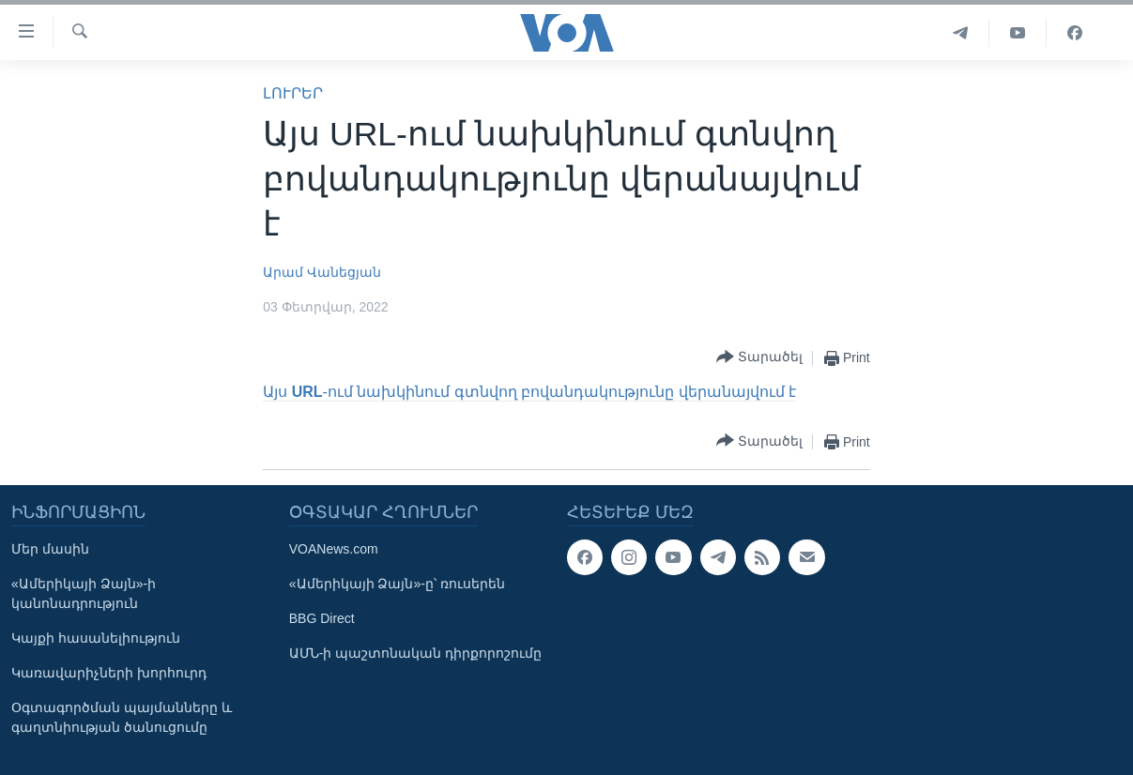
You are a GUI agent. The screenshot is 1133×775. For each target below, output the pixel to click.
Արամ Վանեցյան (322, 272)
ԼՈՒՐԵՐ (293, 93)
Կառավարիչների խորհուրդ (109, 672)
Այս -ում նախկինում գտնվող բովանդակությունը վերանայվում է (529, 392)
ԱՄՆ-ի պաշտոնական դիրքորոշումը (415, 653)
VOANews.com (333, 548)
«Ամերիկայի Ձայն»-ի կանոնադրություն (83, 593)
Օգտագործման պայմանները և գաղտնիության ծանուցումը (121, 717)
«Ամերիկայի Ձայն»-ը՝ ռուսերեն (397, 583)
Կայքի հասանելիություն (95, 638)
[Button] (759, 358)
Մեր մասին (50, 548)
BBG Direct (322, 618)
